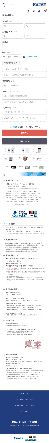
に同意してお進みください (25, 127)
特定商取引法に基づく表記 (24, 405)
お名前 (5, 21)
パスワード (7, 108)
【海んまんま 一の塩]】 (24, 421)
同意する (24, 133)
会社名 (5, 42)
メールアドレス (8, 91)
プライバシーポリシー (24, 399)
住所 (4, 52)
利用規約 (14, 127)
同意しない (24, 141)
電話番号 (6, 81)
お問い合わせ (24, 411)
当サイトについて (24, 393)
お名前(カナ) (7, 32)
